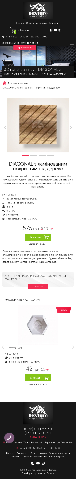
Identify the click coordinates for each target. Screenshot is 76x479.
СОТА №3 (15, 348)
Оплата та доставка (36, 23)
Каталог (10, 453)
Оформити (21, 31)
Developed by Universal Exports (38, 473)
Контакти (54, 23)
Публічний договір (32, 456)
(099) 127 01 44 (29, 43)
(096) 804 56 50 (11, 43)
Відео (33, 453)
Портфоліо (22, 453)
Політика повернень (54, 456)
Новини (20, 23)
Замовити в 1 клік (38, 244)
